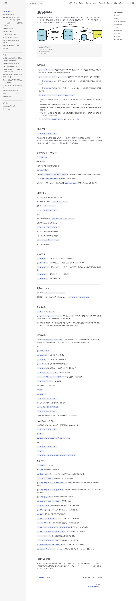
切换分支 (117, 18)
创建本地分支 (118, 24)
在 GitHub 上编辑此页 (44, 577)
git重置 (77, 119)
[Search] (36, 3)
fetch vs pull (118, 39)
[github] (133, 3)
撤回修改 (117, 15)
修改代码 (117, 36)
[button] (13, 8)
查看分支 (117, 27)
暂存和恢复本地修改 (120, 21)
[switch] (127, 3)
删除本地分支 (118, 30)
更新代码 (117, 33)
